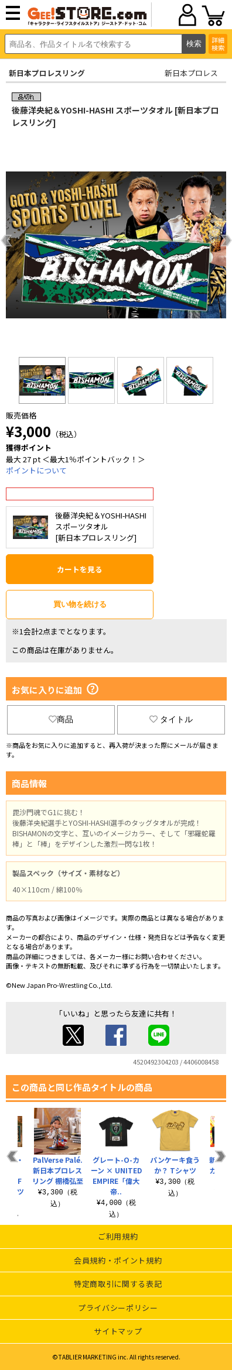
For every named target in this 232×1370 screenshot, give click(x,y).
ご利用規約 (118, 1236)
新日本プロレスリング (47, 72)
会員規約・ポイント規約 (118, 1260)
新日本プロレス (191, 72)
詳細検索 (217, 43)
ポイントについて (36, 470)
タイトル (171, 719)
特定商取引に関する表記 (118, 1283)
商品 (61, 719)
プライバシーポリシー (118, 1307)
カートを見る (80, 569)
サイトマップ (118, 1331)
